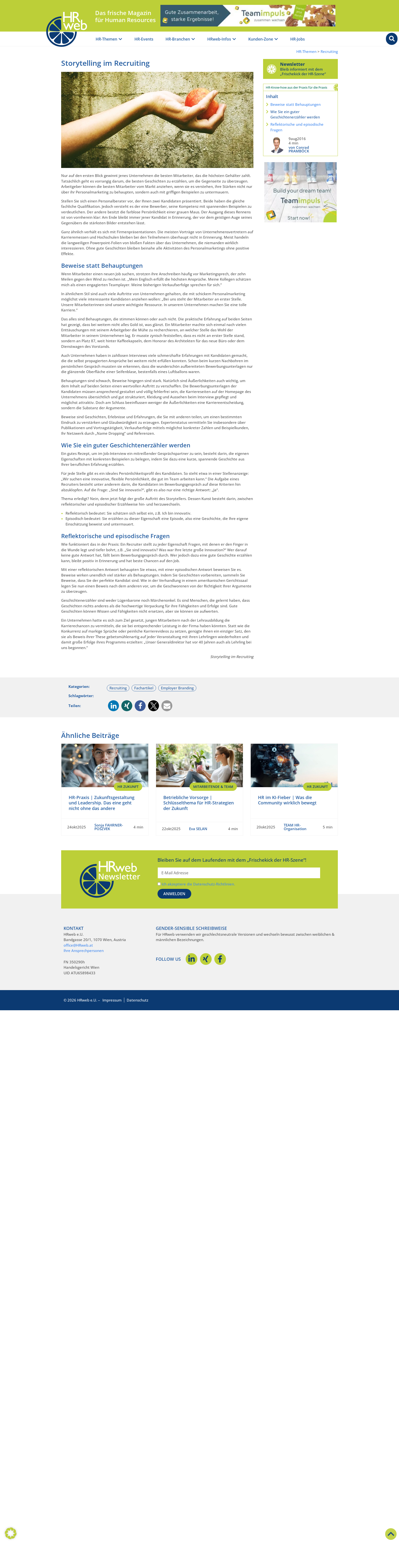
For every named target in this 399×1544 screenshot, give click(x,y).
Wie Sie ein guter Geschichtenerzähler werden (295, 114)
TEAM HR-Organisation (295, 827)
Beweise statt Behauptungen (295, 104)
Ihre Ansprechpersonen (84, 950)
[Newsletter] (272, 69)
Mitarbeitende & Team (213, 786)
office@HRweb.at (78, 945)
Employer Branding (177, 687)
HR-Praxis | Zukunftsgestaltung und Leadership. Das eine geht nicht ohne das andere (101, 802)
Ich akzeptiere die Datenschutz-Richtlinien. (198, 884)
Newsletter (292, 64)
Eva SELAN (198, 828)
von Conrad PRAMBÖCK (299, 149)
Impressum (112, 1000)
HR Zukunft (128, 786)
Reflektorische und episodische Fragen (297, 127)
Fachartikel (143, 687)
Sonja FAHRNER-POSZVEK (108, 827)
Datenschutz (137, 1000)
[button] (113, 705)
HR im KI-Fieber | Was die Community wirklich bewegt (287, 800)
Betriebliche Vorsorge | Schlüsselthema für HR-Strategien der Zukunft (198, 802)
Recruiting (329, 51)
